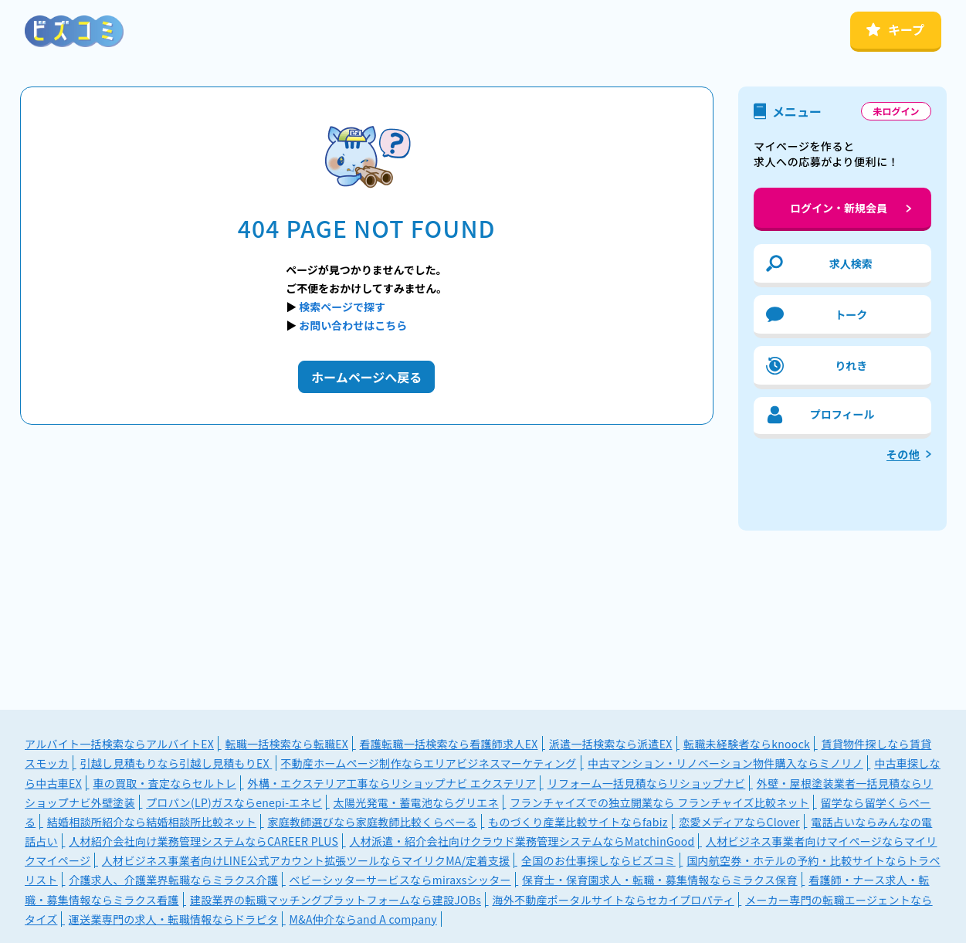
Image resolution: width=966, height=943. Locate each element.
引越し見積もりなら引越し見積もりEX (176, 763)
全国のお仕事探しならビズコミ (598, 860)
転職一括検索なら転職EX (286, 743)
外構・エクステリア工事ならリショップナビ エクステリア (391, 783)
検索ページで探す (342, 306)
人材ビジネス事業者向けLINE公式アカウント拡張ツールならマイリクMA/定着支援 (306, 860)
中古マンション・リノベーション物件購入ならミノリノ (725, 763)
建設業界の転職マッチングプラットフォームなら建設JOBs (335, 899)
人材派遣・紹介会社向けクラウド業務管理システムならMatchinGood (521, 841)
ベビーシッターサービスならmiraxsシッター (400, 879)
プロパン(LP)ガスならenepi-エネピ (234, 802)
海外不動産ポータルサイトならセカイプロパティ (613, 899)
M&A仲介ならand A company (363, 919)
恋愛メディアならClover (739, 821)
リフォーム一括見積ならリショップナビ (646, 783)
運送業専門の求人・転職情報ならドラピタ (173, 919)
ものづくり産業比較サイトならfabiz (578, 821)
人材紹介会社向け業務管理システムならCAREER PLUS (203, 841)
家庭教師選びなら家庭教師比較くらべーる (371, 821)
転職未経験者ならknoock (746, 743)
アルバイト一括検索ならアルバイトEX (119, 743)
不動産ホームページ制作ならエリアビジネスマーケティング (428, 763)
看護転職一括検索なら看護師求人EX (449, 743)
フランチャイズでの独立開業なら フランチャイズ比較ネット (659, 802)
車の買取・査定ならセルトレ (164, 783)
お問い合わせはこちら (353, 325)
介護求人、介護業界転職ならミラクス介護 (173, 879)
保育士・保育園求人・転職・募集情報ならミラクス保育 (660, 879)
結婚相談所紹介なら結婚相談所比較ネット (151, 821)
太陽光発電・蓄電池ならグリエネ (416, 802)
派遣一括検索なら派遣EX (611, 743)
